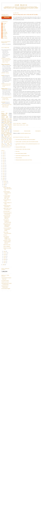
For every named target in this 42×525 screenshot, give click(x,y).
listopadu (5, 182)
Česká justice (7, 122)
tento (6, 44)
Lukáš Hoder (4, 30)
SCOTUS (3, 144)
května (5, 256)
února (5, 261)
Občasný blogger (4, 32)
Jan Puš (2, 75)
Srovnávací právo (9, 140)
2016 (4, 165)
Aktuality (8, 129)
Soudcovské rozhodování (6, 121)
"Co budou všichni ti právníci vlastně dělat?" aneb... (6, 197)
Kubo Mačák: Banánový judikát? (21, 153)
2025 (4, 152)
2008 (4, 178)
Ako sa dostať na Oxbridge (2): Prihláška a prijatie (6, 237)
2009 (4, 176)
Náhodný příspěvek (6, 17)
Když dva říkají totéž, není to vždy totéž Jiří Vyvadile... (25, 14)
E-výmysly (8, 144)
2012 (4, 171)
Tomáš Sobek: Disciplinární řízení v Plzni (22, 155)
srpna (5, 251)
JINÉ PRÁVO (21, 5)
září (4, 186)
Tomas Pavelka (4, 36)
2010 (4, 174)
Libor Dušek (4, 29)
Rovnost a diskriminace (6, 133)
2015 (4, 166)
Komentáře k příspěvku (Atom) (25, 133)
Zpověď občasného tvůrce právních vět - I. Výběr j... (7, 193)
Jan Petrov (3, 26)
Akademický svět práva (6, 118)
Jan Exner (3, 24)
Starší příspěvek (38, 130)
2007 (4, 179)
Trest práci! (5, 234)
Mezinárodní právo (8, 134)
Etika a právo (3, 145)
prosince (5, 181)
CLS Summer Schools (5, 280)
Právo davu (17, 151)
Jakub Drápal (4, 23)
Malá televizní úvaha (6, 244)
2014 (4, 168)
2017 (4, 163)
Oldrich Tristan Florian (5, 64)
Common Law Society (5, 281)
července (5, 252)
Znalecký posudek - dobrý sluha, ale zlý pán (23, 149)
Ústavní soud (4, 116)
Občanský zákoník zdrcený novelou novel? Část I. (24, 159)
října (4, 184)
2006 (4, 264)
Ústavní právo (4, 117)
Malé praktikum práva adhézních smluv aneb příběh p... (7, 225)
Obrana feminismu (19, 157)
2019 (4, 160)
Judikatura (4, 115)
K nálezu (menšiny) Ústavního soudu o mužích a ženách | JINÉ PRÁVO (6, 105)
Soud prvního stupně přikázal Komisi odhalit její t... (6, 217)
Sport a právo (9, 137)
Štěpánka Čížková (4, 88)
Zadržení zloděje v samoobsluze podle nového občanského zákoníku (27, 141)
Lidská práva (6, 119)
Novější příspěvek (16, 130)
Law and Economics (5, 132)
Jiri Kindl (3, 27)
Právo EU (4, 113)
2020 (4, 158)
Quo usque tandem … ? (7, 211)
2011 (4, 173)
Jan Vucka (3, 102)
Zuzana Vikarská (4, 37)
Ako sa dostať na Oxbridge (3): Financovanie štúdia (7, 221)
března (5, 259)
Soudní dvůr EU (5, 131)
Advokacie (5, 138)
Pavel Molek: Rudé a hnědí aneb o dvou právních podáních (25, 139)
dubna (5, 257)
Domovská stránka (27, 130)
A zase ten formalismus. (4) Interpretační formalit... (7, 229)
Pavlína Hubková (4, 33)
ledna (5, 262)
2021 (4, 156)
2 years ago (7, 99)
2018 (4, 161)
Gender (8, 143)
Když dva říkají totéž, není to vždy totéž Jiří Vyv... (7, 189)
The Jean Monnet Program (5, 288)
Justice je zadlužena (6, 246)
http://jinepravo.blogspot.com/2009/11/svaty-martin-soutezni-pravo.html (6, 98)
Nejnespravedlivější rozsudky (20, 146)
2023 (4, 153)
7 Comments (23, 123)
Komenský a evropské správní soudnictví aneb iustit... (7, 242)
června (5, 254)
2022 (4, 155)
